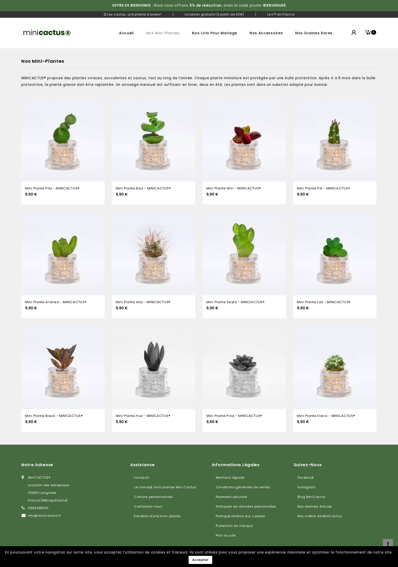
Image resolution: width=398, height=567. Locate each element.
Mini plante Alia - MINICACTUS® (143, 302)
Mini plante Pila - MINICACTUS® (52, 188)
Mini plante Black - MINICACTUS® (54, 415)
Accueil (126, 33)
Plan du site (226, 535)
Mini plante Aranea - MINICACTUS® (56, 302)
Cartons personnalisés (153, 497)
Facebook (305, 477)
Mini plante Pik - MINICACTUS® (323, 188)
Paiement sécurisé (231, 497)
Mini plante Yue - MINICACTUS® (143, 415)
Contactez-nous (148, 506)
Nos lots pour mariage (214, 33)
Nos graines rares (314, 33)
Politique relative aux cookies (240, 516)
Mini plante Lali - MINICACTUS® (324, 302)
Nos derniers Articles (314, 506)
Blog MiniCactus (311, 497)
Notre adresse (37, 465)
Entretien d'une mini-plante (157, 516)
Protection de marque (234, 526)
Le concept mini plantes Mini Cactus (165, 487)
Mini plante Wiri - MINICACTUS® (233, 188)
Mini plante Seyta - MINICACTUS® (235, 302)
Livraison (141, 477)
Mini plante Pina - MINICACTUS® (234, 415)
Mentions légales (230, 477)
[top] (388, 544)
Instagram (306, 487)
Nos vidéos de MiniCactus (319, 516)
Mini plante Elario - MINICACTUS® (326, 415)
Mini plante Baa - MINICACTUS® (143, 188)
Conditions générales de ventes (243, 487)
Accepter (200, 559)
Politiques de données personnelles (246, 506)
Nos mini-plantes (163, 33)
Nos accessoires (266, 33)
